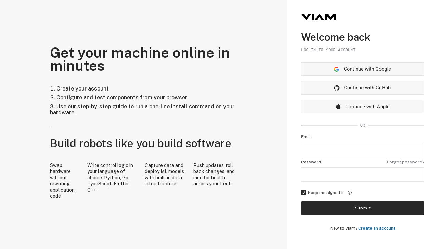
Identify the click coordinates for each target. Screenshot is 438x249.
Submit (363, 208)
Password (311, 162)
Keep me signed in (326, 192)
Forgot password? (405, 162)
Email (306, 136)
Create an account (376, 228)
